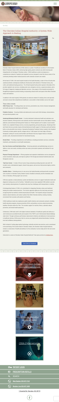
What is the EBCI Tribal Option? (30, 318)
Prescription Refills (22, 372)
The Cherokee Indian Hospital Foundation (30, 265)
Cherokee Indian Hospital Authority (9, 3)
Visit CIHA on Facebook (29, 243)
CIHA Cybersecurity (29, 343)
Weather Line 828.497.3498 (21, 386)
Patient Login (19, 367)
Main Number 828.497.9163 (21, 381)
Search (16, 376)
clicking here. (49, 235)
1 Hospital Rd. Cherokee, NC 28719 (29, 391)
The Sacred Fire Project (29, 292)
